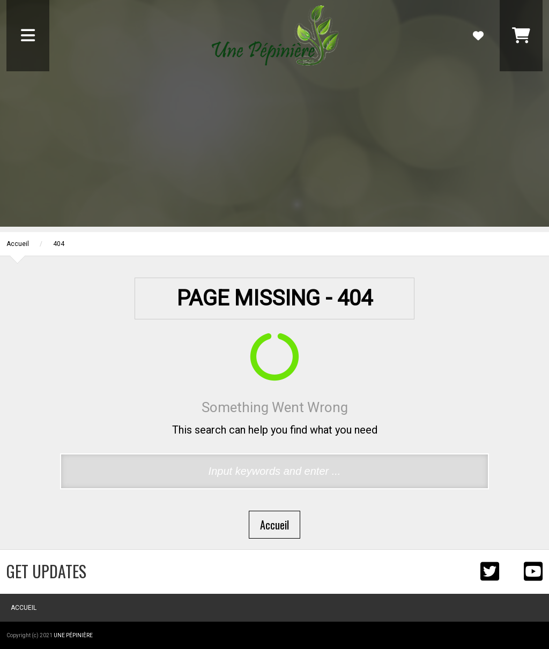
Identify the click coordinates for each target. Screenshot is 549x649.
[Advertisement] (274, 152)
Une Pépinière (73, 635)
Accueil (17, 244)
